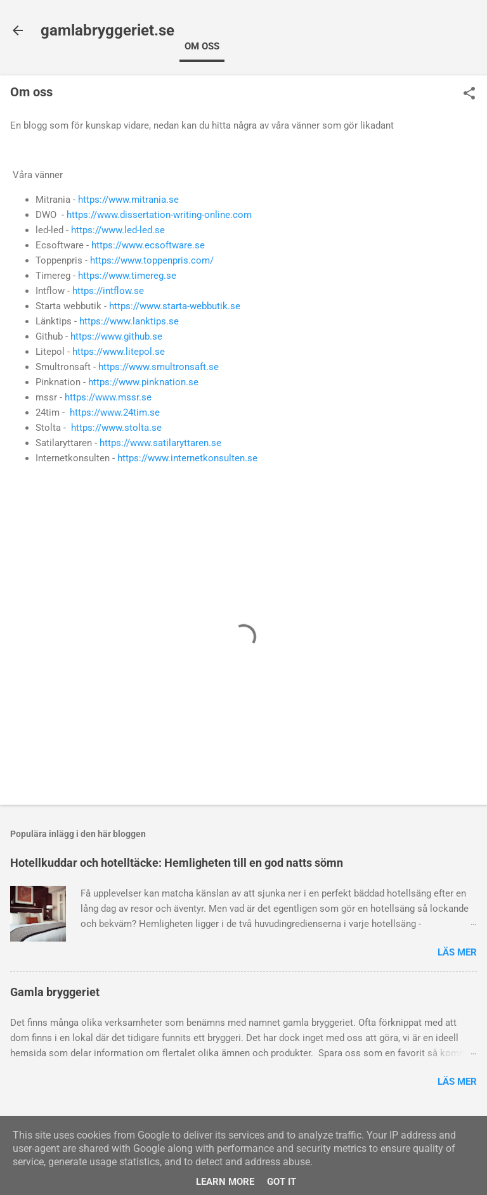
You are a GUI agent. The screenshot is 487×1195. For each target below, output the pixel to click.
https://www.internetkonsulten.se (187, 458)
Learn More (225, 1181)
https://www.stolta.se (116, 427)
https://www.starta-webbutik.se (174, 306)
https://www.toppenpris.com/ (152, 260)
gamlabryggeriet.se (107, 30)
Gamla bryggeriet (55, 992)
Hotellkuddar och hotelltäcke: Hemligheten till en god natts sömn (176, 862)
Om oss (202, 46)
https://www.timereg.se (127, 275)
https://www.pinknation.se (143, 382)
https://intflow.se (108, 291)
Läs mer (457, 952)
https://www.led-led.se (118, 230)
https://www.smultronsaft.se (158, 367)
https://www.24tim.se (115, 412)
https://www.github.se (116, 336)
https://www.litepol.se (118, 351)
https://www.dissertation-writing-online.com (159, 214)
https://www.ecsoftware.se (148, 245)
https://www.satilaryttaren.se (160, 443)
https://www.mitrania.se (128, 199)
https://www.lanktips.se (129, 321)
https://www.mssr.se (108, 397)
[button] (469, 94)
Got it (281, 1181)
